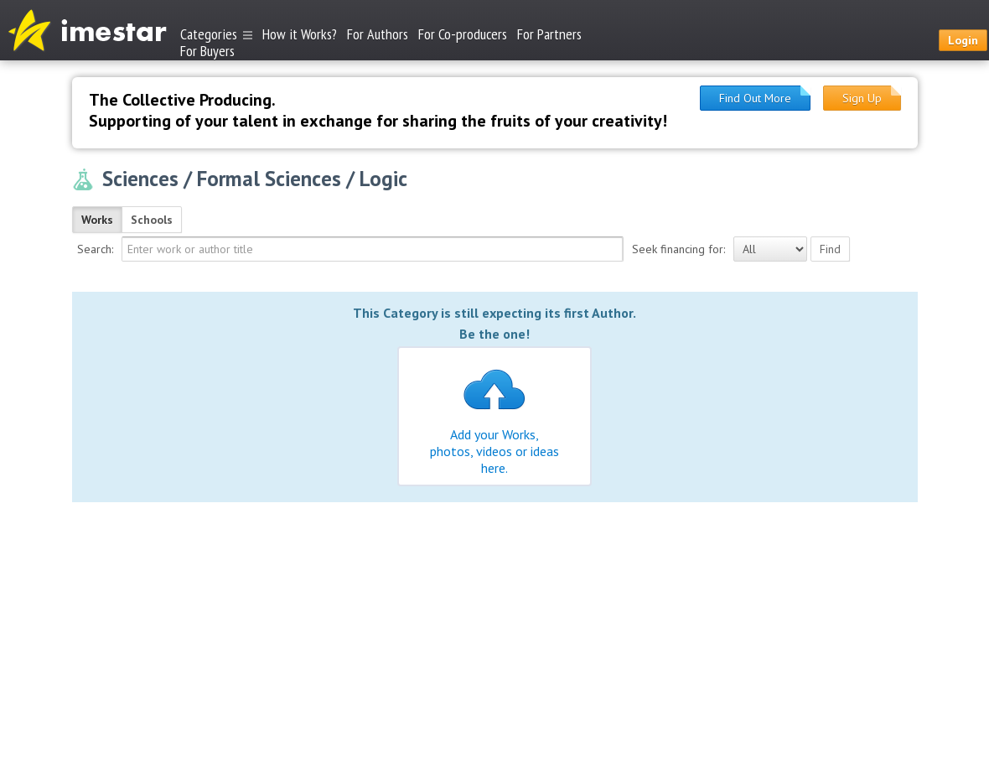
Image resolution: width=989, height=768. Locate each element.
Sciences (140, 178)
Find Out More (755, 98)
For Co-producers (462, 34)
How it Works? (299, 34)
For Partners (549, 34)
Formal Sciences (269, 178)
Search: (95, 249)
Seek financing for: (678, 249)
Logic (383, 178)
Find (830, 249)
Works (97, 219)
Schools (152, 219)
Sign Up (862, 98)
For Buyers (207, 50)
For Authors (377, 34)
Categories (216, 34)
